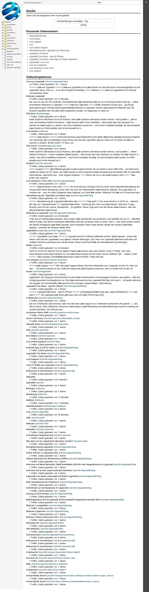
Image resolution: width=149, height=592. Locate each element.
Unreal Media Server (36, 575)
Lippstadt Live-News (38, 53)
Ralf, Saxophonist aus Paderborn (42, 482)
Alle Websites (33, 529)
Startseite (7, 22)
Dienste (9, 30)
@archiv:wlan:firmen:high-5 (52, 570)
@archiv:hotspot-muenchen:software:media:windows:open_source (80, 575)
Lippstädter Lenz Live (39, 62)
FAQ (28, 330)
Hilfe (8, 35)
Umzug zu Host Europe (37, 493)
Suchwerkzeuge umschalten (70, 21)
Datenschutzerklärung (15, 54)
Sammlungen (12, 43)
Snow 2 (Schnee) (34, 318)
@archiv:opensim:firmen (50, 298)
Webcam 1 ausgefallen (37, 505)
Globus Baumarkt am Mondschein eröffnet (47, 458)
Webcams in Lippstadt (37, 213)
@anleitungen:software (54, 406)
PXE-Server (32, 146)
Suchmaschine (33, 535)
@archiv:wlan (53, 341)
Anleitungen (11, 24)
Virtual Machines (13, 49)
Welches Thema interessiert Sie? (42, 517)
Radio (29, 245)
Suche (139, 2)
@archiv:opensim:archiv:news (64, 312)
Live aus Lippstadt (37, 65)
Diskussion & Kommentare (39, 371)
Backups (30, 388)
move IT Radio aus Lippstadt (40, 365)
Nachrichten (11, 38)
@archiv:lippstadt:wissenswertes (58, 535)
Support (10, 59)
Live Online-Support (38, 47)
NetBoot (30, 400)
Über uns (10, 65)
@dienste (43, 131)
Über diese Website (14, 62)
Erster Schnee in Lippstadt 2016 (42, 453)
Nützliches (10, 40)
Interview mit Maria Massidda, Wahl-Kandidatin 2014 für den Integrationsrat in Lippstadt (69, 464)
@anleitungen (43, 113)
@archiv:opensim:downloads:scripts (61, 318)
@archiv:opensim (43, 163)
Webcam (30, 423)
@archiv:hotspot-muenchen (53, 260)
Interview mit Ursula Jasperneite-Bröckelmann (49, 470)
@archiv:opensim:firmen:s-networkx (49, 564)
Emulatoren (11, 32)
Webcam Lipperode (35, 511)
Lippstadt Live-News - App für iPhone (46, 56)
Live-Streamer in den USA (41, 68)
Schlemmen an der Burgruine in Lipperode (47, 488)
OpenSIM (30, 382)
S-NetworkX (32, 298)
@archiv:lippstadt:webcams (63, 213)
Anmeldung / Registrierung (39, 435)
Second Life (32, 558)
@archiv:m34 (37, 418)
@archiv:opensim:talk (64, 371)
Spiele (9, 46)
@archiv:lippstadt (42, 271)
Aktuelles (10, 51)
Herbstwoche (32, 523)
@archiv (40, 382)
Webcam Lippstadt (13, 67)
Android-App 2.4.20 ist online (40, 347)
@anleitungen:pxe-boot (49, 146)
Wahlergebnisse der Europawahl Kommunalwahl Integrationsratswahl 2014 (63, 499)
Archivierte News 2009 (37, 312)
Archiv (9, 27)
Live (31, 44)
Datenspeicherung (37, 36)
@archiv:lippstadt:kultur (52, 523)
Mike (28, 564)
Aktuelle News (33, 324)
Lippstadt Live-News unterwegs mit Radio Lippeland (53, 59)
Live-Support (35, 42)
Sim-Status (31, 336)
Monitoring (31, 394)
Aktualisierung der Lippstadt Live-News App (49, 50)
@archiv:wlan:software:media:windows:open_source (73, 581)
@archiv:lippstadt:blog (56, 81)
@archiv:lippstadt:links (51, 529)
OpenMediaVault (34, 406)
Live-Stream (34, 39)
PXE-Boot (31, 113)
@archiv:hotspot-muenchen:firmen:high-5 (59, 552)
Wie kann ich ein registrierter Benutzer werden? (49, 441)
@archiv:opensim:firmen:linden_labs (57, 558)
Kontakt (9, 57)
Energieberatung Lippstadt (39, 447)
